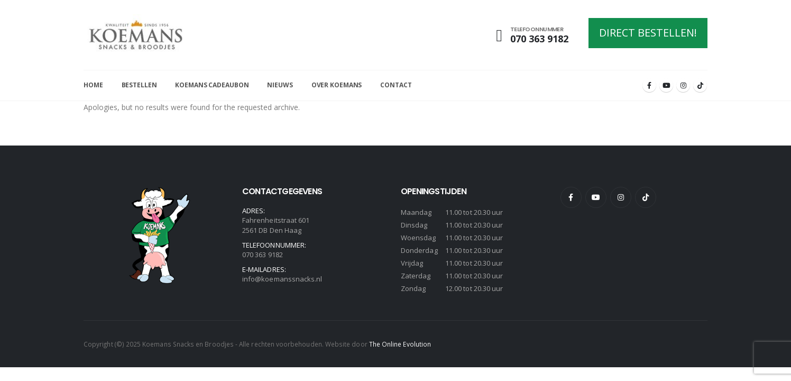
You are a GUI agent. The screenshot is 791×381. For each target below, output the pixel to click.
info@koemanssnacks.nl (282, 279)
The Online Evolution (400, 344)
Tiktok (645, 197)
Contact (395, 84)
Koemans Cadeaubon (212, 84)
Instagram (620, 197)
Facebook (571, 197)
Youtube (595, 197)
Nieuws (279, 84)
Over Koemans (336, 84)
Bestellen (139, 84)
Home (93, 84)
